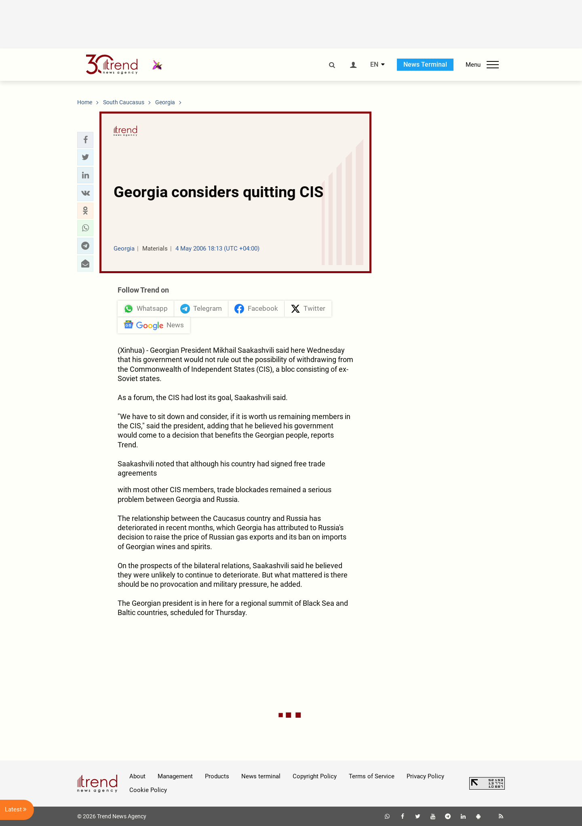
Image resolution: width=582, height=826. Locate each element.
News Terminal (425, 64)
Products (217, 776)
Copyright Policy (315, 776)
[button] (85, 140)
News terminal (260, 776)
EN (374, 64)
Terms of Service (371, 776)
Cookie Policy (148, 790)
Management (175, 776)
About (137, 776)
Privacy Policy (425, 776)
